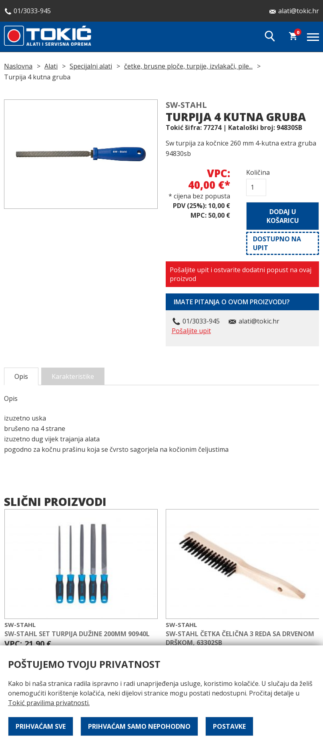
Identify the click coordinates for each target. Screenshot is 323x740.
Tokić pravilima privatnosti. (49, 702)
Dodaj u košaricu (283, 216)
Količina (256, 172)
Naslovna (18, 66)
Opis (21, 376)
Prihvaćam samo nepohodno (139, 726)
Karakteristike (73, 376)
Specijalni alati (91, 66)
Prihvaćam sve (41, 726)
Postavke (229, 726)
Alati (51, 66)
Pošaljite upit (191, 330)
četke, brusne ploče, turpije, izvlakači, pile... (188, 66)
